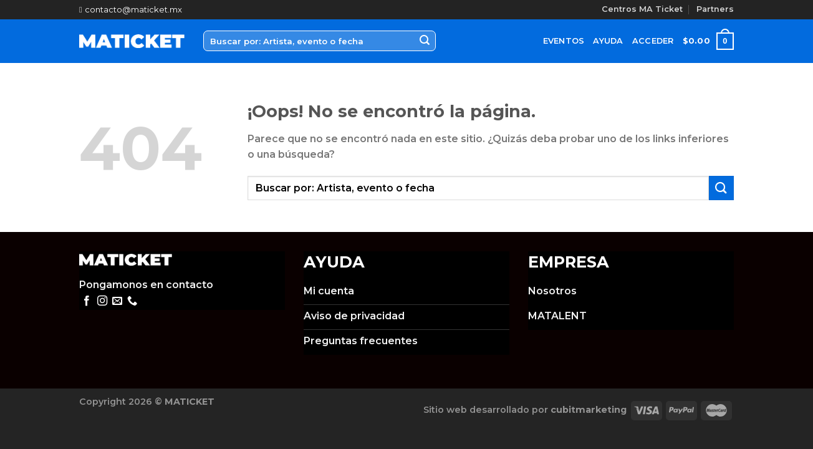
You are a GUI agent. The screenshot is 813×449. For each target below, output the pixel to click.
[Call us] (132, 301)
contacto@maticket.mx (130, 9)
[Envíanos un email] (117, 301)
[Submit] (424, 41)
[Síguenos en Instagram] (102, 301)
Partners (715, 9)
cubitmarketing (589, 409)
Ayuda (608, 41)
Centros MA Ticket (642, 9)
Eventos (564, 41)
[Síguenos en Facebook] (87, 301)
